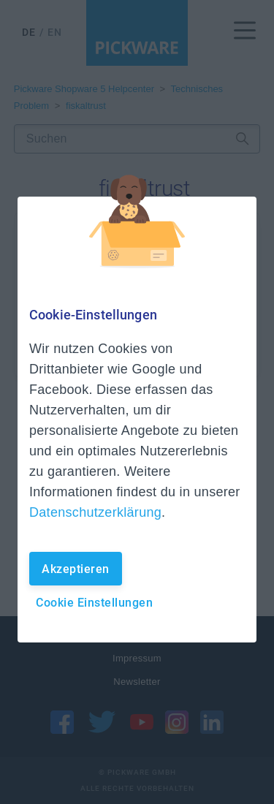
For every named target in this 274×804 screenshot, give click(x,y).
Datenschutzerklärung (95, 512)
